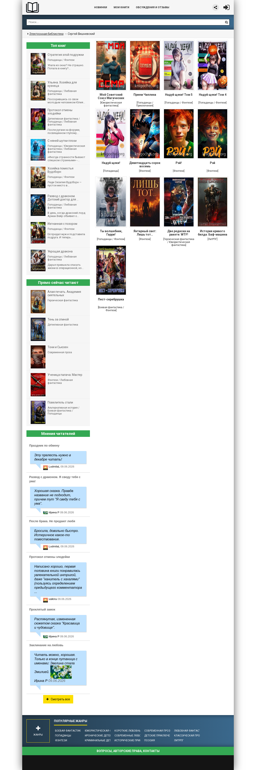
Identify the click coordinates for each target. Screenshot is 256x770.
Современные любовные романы (137, 735)
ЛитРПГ (178, 740)
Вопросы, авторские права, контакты (128, 751)
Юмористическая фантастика (106, 730)
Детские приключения (159, 735)
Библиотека (54, 7)
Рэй (212, 163)
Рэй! (179, 163)
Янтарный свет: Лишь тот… (145, 232)
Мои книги (121, 7)
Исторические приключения (133, 740)
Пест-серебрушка (111, 299)
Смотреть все (58, 699)
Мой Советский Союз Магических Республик (111, 97)
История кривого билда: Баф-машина (212, 232)
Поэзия (149, 740)
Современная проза (158, 730)
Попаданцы (63, 735)
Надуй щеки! (111, 163)
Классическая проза (188, 735)
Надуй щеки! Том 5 (179, 94)
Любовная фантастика (190, 730)
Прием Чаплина (145, 94)
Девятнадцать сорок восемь (144, 164)
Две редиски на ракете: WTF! (178, 232)
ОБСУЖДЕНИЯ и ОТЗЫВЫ (152, 7)
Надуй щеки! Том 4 (212, 94)
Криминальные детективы (103, 740)
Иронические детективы (102, 735)
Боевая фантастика (69, 730)
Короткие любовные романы (134, 730)
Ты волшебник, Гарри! (111, 232)
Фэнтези (61, 740)
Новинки (100, 7)
